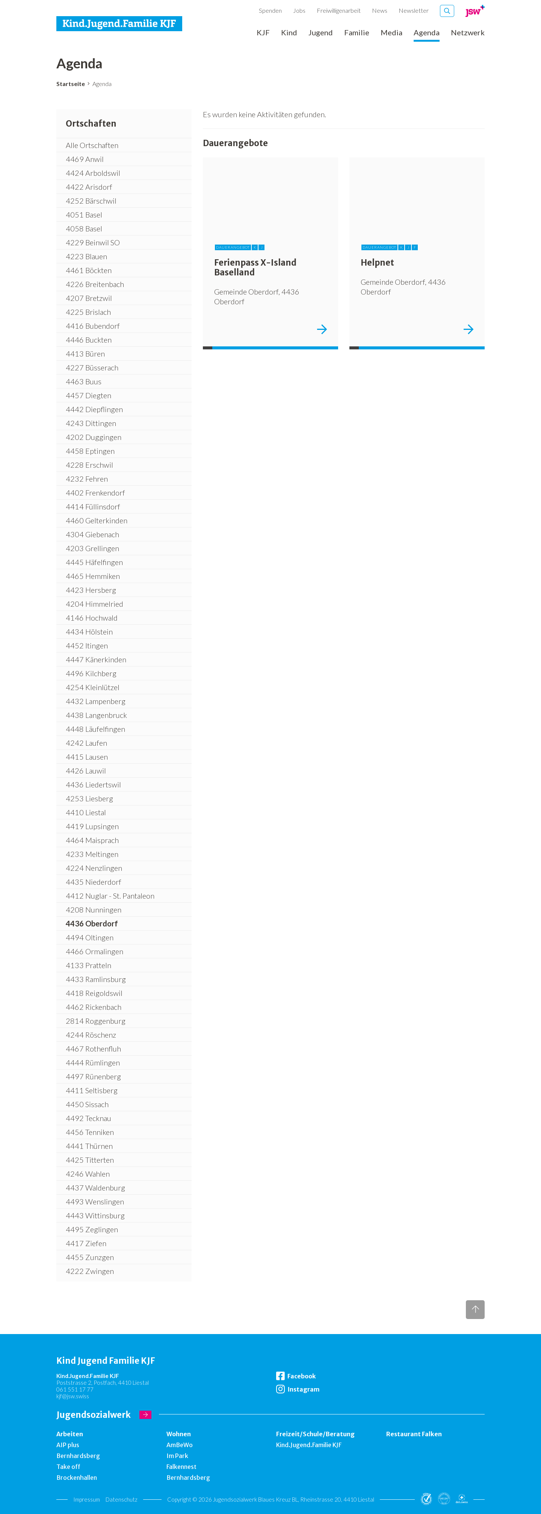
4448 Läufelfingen (95, 728)
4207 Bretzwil (89, 297)
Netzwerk (468, 33)
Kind (289, 33)
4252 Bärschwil (91, 200)
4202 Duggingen (93, 436)
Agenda (427, 33)
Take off (68, 1466)
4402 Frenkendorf (95, 492)
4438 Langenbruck (96, 714)
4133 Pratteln (88, 965)
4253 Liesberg (89, 798)
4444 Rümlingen (93, 1062)
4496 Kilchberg (91, 673)
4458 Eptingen (90, 450)
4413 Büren (85, 353)
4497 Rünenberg (93, 1076)
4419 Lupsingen (92, 826)
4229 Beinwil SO (93, 242)
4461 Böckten (89, 270)
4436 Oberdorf (92, 923)
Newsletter (414, 10)
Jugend (320, 33)
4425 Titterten (90, 1159)
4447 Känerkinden (96, 659)
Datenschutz (122, 1499)
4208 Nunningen (93, 909)
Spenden (270, 10)
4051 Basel (84, 214)
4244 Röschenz (91, 1034)
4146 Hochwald (92, 617)
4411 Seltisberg (92, 1090)
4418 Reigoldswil (94, 992)
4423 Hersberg (91, 589)
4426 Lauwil (86, 770)
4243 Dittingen (91, 423)
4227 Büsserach (92, 367)
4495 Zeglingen (92, 1229)
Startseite (70, 83)
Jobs (299, 10)
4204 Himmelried (94, 603)
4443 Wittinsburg (95, 1215)
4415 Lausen (87, 756)
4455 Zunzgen (90, 1257)
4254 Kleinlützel (92, 687)
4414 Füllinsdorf (93, 506)
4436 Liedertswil (93, 784)
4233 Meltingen (92, 853)
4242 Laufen (86, 742)
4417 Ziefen (86, 1243)
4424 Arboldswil (93, 172)
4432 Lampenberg (95, 701)
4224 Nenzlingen (94, 867)
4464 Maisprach (92, 840)
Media (391, 33)
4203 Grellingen (92, 548)
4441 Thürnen (89, 1145)
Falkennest (181, 1466)
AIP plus (67, 1445)
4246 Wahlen (88, 1173)
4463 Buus (83, 381)
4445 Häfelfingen (94, 562)
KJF (263, 33)
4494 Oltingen (89, 937)
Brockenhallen (76, 1477)
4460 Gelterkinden (96, 520)
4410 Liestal (86, 812)
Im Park (177, 1456)
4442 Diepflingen (94, 409)
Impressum (86, 1499)
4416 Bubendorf (93, 325)
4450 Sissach (87, 1104)
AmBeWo (179, 1445)
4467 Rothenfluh (93, 1048)
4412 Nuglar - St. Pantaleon (110, 895)
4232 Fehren (87, 478)
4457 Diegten (88, 395)
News (379, 10)
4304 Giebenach (92, 534)
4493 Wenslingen (95, 1201)
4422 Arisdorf (89, 186)
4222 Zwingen (90, 1270)
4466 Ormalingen (94, 951)
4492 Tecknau (88, 1118)
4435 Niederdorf (93, 881)
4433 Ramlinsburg (96, 979)
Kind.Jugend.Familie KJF (309, 1445)
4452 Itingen (87, 645)
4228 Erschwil (89, 464)
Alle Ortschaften (92, 145)
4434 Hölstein (89, 631)
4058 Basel (84, 228)
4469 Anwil (85, 158)
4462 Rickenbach (93, 1006)
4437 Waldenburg (95, 1187)
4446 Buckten (89, 339)
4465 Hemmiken (93, 575)
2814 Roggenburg (95, 1020)
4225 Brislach (88, 311)
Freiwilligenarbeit (339, 10)
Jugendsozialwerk (93, 1415)
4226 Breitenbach (95, 284)
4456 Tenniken (90, 1131)
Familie (356, 33)
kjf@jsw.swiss (72, 1396)
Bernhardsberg (78, 1456)
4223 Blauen (86, 256)
